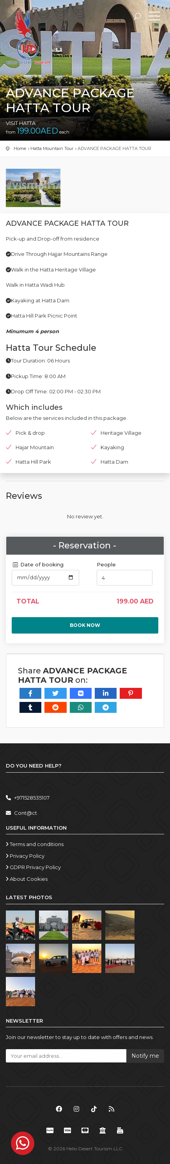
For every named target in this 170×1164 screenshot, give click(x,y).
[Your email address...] (66, 1055)
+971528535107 (28, 797)
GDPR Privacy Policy (33, 867)
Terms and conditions (35, 844)
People (106, 564)
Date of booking (38, 564)
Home (20, 148)
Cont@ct (21, 813)
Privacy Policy (25, 856)
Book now (85, 625)
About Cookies (27, 879)
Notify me (145, 1055)
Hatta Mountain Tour (51, 148)
